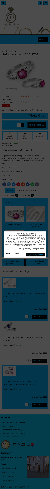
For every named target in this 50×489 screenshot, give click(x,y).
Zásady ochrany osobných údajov (32, 249)
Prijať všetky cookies (35, 255)
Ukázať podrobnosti (13, 253)
